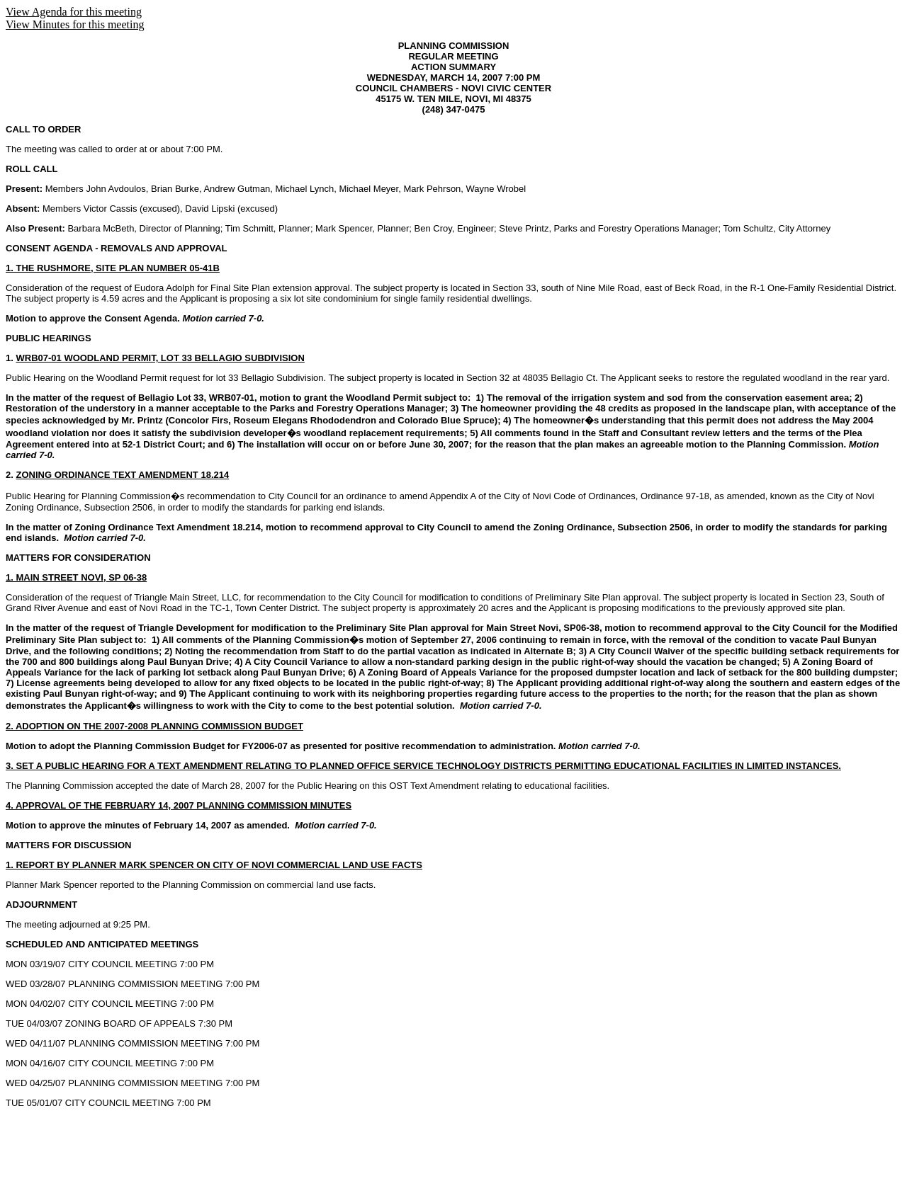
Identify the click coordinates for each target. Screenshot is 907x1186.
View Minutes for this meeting (75, 24)
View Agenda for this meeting (74, 12)
